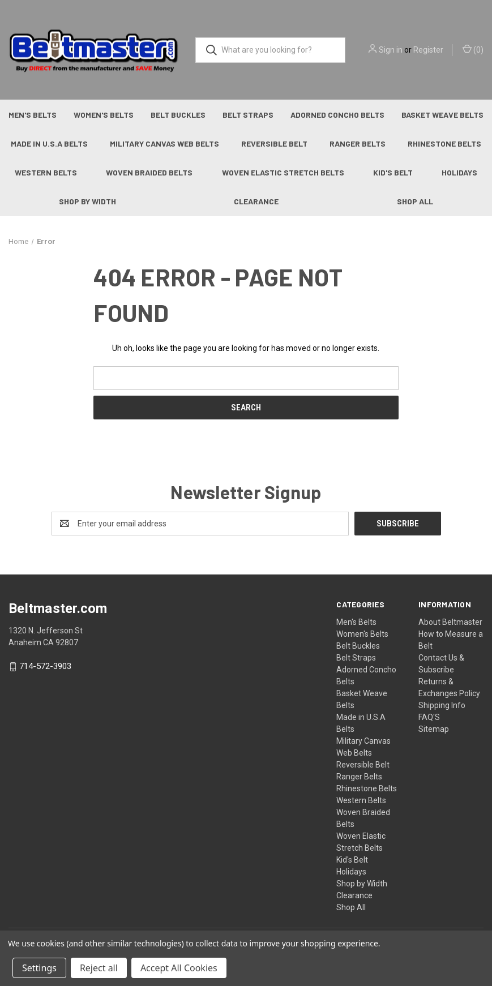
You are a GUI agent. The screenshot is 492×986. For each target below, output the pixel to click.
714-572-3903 (45, 667)
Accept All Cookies (178, 968)
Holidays (351, 871)
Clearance (256, 201)
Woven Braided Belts (149, 172)
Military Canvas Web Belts (164, 143)
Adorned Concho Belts (337, 114)
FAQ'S (429, 717)
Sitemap (433, 729)
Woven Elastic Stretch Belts (283, 172)
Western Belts (46, 172)
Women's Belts (104, 114)
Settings (39, 968)
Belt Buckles (178, 114)
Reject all (99, 968)
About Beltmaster (450, 622)
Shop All (415, 201)
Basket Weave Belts (442, 114)
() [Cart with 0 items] (473, 49)
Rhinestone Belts (444, 143)
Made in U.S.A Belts (49, 143)
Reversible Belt (274, 143)
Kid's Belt (393, 172)
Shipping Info (441, 705)
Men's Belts (32, 114)
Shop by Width (87, 201)
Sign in (391, 49)
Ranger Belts (358, 143)
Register (428, 49)
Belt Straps (248, 114)
